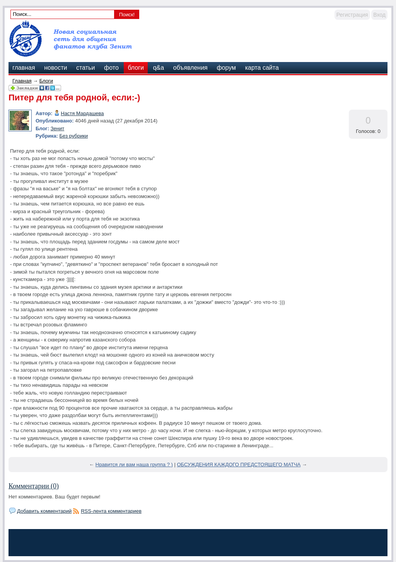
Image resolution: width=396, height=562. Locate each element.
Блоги (46, 81)
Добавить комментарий (44, 511)
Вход (379, 15)
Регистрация (352, 15)
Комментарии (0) (34, 486)
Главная (21, 81)
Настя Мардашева (82, 113)
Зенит (57, 128)
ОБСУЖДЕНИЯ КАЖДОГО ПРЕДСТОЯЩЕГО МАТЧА (238, 464)
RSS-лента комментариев (111, 511)
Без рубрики (74, 136)
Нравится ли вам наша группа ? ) (134, 464)
